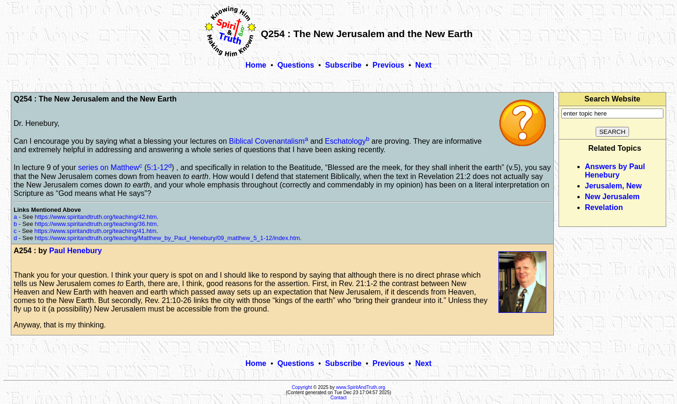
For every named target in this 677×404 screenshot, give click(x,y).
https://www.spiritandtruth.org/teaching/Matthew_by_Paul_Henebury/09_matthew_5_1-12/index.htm (167, 237)
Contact (338, 397)
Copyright (302, 387)
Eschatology (345, 141)
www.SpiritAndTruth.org (361, 387)
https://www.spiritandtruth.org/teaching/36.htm (96, 223)
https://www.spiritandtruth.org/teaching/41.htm (95, 230)
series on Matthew (108, 168)
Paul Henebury (75, 251)
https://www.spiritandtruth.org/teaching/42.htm (96, 216)
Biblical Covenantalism (267, 141)
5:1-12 (157, 168)
